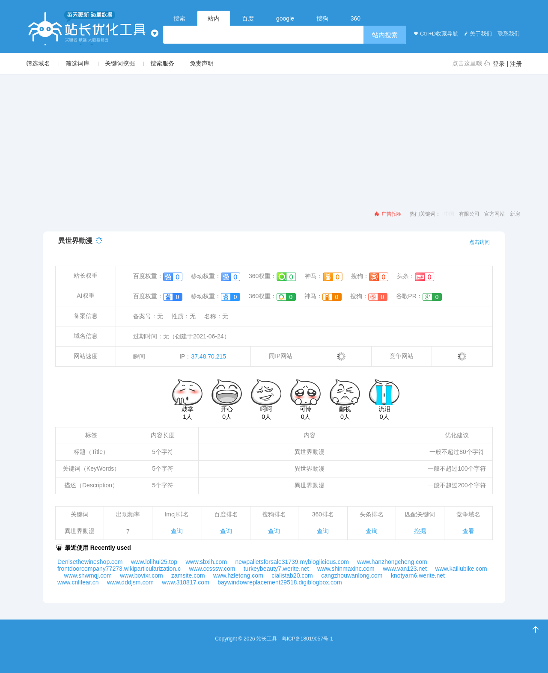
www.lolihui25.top (154, 561)
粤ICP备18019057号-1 (307, 639)
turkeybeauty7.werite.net (276, 568)
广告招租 (387, 214)
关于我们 (477, 33)
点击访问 (479, 242)
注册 (516, 63)
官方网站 (494, 214)
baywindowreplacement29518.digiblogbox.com (279, 582)
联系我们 (508, 33)
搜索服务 (162, 63)
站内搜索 (385, 35)
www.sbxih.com (206, 561)
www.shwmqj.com (88, 575)
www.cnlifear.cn (77, 582)
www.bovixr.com (141, 575)
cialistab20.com (292, 575)
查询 (177, 531)
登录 (499, 63)
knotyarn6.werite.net (418, 575)
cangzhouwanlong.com (351, 575)
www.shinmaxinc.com (346, 568)
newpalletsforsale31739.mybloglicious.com (292, 561)
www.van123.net (405, 568)
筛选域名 (38, 63)
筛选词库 (77, 63)
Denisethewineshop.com (90, 561)
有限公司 (469, 214)
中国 (449, 214)
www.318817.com (185, 582)
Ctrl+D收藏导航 (435, 33)
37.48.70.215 (208, 356)
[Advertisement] (274, 139)
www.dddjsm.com (130, 582)
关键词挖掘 (120, 63)
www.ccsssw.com (212, 568)
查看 (468, 531)
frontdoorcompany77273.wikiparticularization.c (119, 568)
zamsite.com (188, 575)
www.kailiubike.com (461, 568)
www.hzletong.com (238, 575)
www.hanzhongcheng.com (392, 561)
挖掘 (420, 531)
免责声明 (202, 63)
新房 (515, 214)
